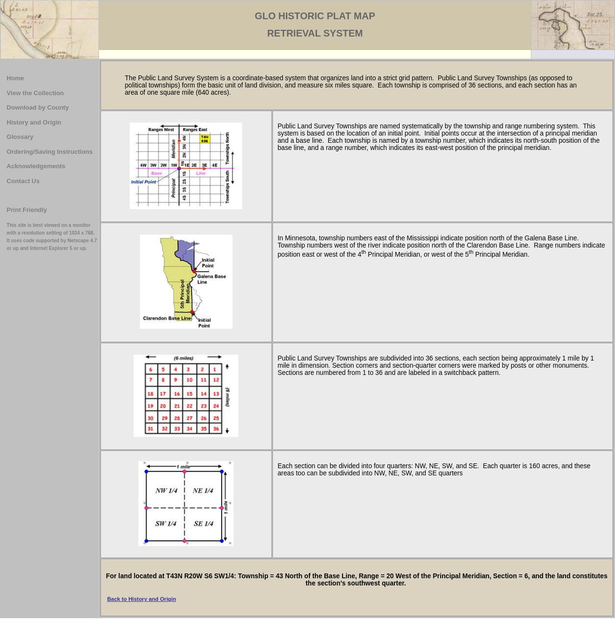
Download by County (38, 107)
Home (15, 78)
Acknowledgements (36, 166)
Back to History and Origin (141, 599)
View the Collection (35, 93)
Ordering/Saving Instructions (50, 151)
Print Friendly (27, 209)
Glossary (20, 136)
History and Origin (34, 122)
